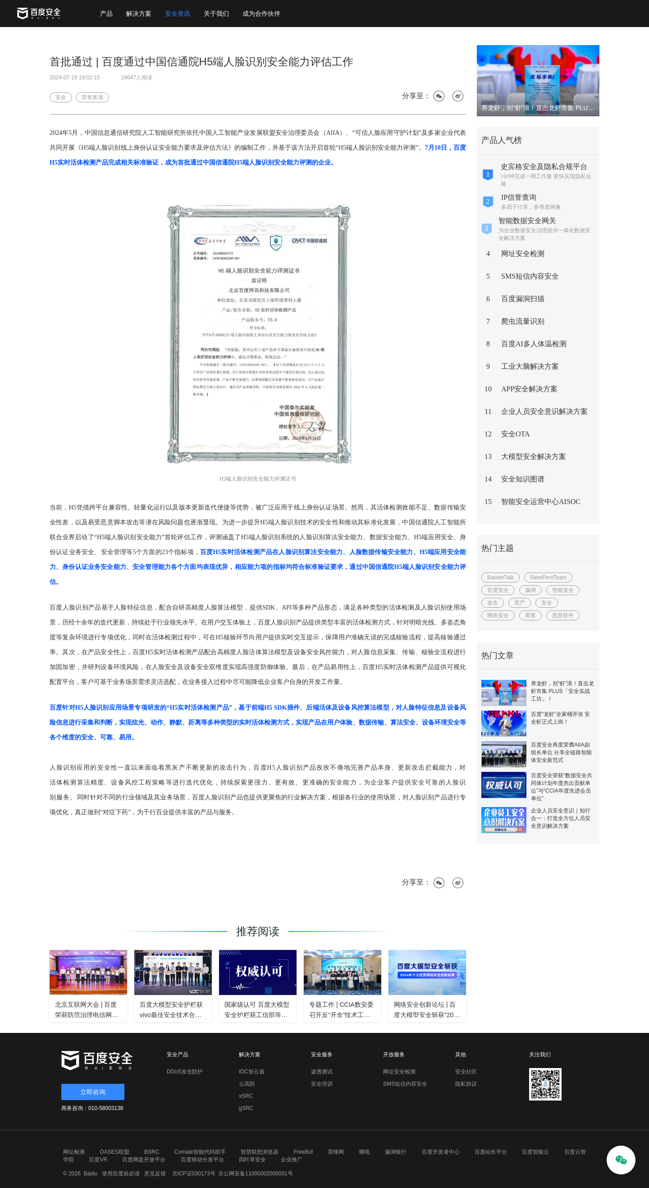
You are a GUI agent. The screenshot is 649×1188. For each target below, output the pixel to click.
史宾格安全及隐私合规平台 (544, 166)
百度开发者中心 (441, 1152)
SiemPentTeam (548, 577)
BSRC (151, 1152)
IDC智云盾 (252, 1072)
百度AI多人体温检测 (534, 344)
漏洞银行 (396, 1152)
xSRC (246, 1096)
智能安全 (563, 590)
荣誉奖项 (92, 97)
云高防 (247, 1084)
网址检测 (74, 1152)
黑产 (519, 603)
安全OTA (515, 434)
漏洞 (530, 590)
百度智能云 (535, 1152)
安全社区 (466, 1072)
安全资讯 (177, 13)
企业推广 (291, 1159)
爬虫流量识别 (522, 321)
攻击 (492, 603)
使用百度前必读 (119, 1173)
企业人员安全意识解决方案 (544, 411)
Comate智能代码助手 (200, 1152)
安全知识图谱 (522, 479)
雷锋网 (336, 1152)
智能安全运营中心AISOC (540, 501)
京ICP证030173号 (193, 1173)
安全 (546, 603)
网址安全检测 (522, 253)
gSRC (246, 1108)
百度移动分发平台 (202, 1159)
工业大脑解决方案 (530, 366)
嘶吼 (364, 1152)
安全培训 (322, 1084)
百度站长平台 (491, 1152)
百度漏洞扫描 (522, 299)
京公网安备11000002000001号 (255, 1173)
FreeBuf (303, 1152)
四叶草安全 (252, 1159)
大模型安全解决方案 (533, 456)
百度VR (98, 1159)
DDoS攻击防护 (185, 1072)
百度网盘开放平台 (143, 1159)
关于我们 (216, 13)
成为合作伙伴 (261, 13)
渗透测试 (322, 1072)
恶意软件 (563, 615)
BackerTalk (500, 577)
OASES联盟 (114, 1152)
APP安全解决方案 (529, 389)
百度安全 (498, 590)
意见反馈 (154, 1173)
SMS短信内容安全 (530, 276)
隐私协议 (466, 1084)
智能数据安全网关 (527, 221)
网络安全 (498, 615)
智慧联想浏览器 (260, 1152)
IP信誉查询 (518, 197)
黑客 (530, 615)
